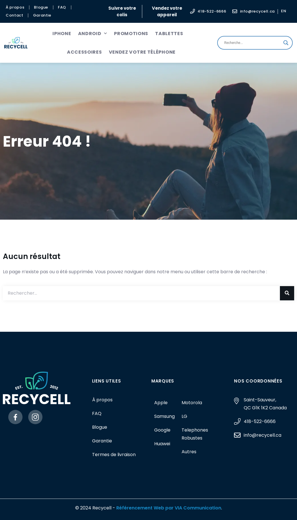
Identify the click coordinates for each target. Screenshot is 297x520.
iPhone (61, 33)
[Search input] (252, 43)
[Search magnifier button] (286, 43)
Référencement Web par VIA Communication (168, 508)
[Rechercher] (287, 293)
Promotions (131, 33)
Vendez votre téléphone (142, 52)
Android (92, 33)
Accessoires (84, 52)
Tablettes (169, 33)
